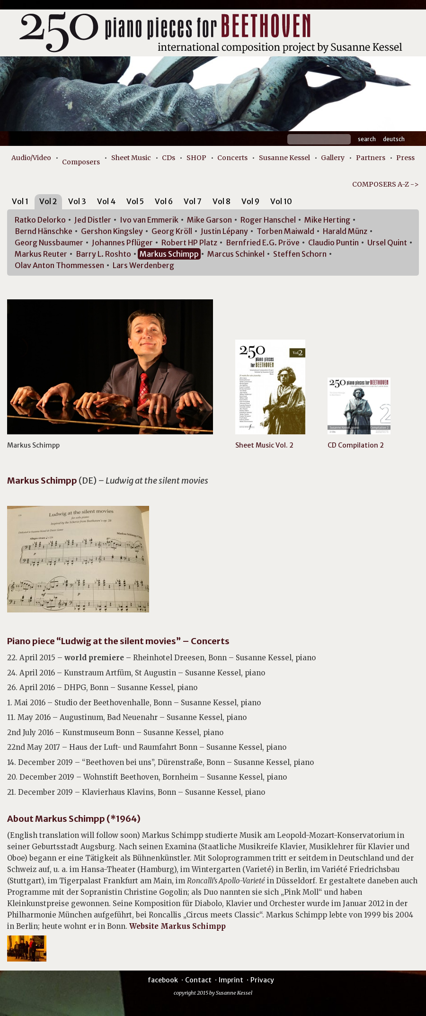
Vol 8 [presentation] (222, 201)
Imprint (231, 980)
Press (405, 157)
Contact (198, 980)
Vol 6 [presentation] (164, 201)
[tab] (20, 203)
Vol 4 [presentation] (106, 201)
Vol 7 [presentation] (193, 201)
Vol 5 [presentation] (135, 201)
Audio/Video (31, 157)
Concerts (232, 157)
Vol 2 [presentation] (48, 201)
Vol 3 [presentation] (77, 201)
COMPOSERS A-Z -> (385, 184)
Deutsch (394, 139)
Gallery (333, 157)
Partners (370, 157)
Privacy (262, 980)
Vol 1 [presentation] (20, 201)
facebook (163, 980)
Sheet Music (131, 157)
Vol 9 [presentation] (250, 201)
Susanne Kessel (284, 157)
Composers (81, 162)
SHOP (196, 157)
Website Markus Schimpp (177, 926)
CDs (168, 157)
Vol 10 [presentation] (281, 201)
